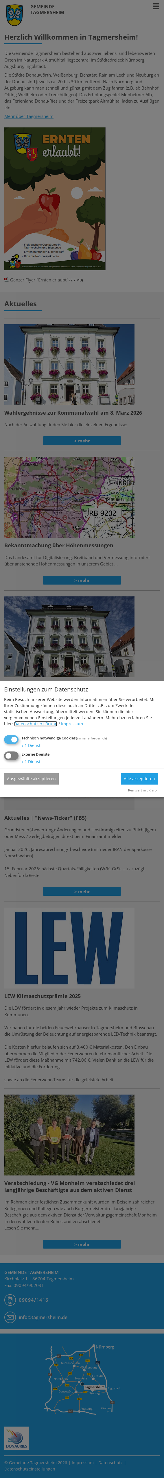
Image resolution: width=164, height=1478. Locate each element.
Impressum (72, 724)
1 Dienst (30, 745)
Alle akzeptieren (139, 778)
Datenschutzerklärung (35, 724)
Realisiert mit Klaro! (143, 790)
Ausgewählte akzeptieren (31, 778)
